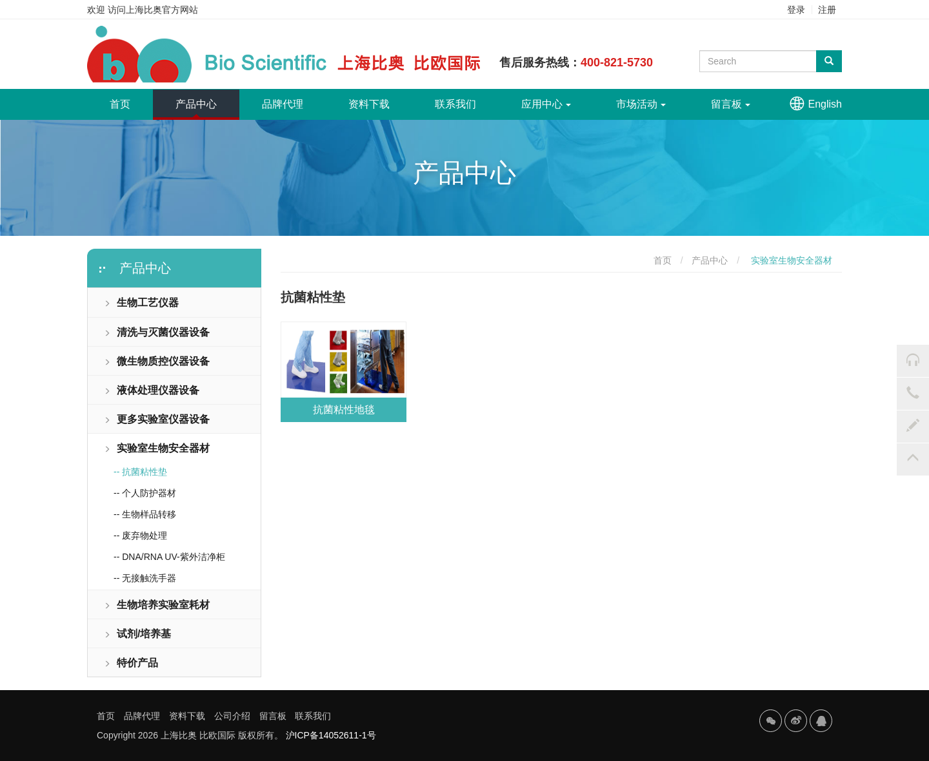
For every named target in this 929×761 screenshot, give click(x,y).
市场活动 (641, 104)
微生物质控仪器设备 (157, 361)
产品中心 (196, 104)
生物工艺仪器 (141, 302)
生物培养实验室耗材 (157, 604)
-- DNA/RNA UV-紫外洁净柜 (169, 557)
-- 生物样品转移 (145, 514)
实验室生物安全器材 (157, 448)
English (825, 104)
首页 (131, 99)
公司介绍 (232, 716)
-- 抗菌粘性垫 (140, 472)
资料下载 (369, 104)
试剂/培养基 (137, 633)
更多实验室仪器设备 (157, 419)
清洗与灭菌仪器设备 (157, 332)
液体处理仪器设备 (151, 390)
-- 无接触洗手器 (145, 578)
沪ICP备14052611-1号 (331, 735)
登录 (796, 10)
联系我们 (455, 104)
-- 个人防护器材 (145, 493)
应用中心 (546, 104)
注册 (827, 10)
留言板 (730, 104)
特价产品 (131, 662)
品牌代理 (282, 104)
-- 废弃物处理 (140, 535)
